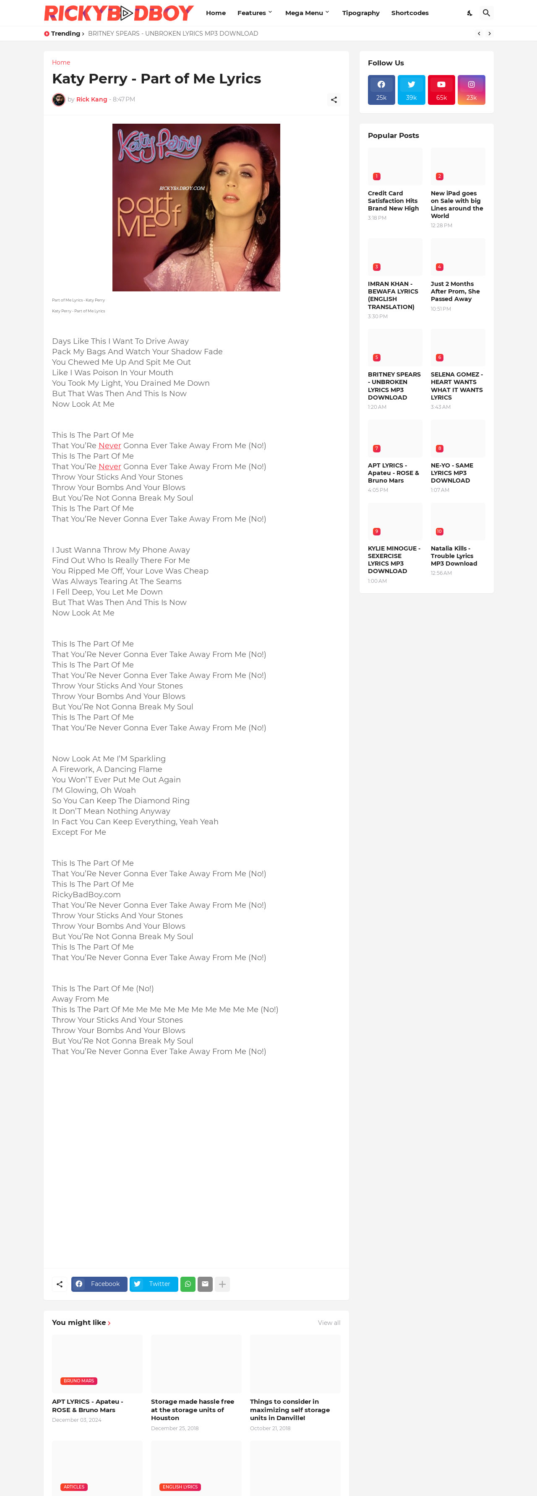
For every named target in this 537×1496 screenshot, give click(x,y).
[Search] (487, 13)
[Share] (334, 99)
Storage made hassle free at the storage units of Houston (192, 1409)
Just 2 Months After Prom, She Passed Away (455, 291)
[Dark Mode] (470, 13)
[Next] (489, 33)
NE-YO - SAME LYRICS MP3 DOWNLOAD (452, 473)
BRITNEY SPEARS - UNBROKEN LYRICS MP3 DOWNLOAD (173, 33)
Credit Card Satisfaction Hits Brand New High (393, 201)
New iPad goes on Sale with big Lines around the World (457, 205)
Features (251, 13)
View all (329, 1323)
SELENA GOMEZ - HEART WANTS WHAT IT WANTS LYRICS (457, 386)
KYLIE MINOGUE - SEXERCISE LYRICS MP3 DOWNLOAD (394, 560)
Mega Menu (304, 13)
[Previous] (479, 33)
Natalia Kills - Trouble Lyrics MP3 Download (454, 556)
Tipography (361, 13)
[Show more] (222, 1284)
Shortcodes (410, 13)
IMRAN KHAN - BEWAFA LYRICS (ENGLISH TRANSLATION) (393, 295)
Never (110, 445)
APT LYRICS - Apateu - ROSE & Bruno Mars (87, 1405)
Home (216, 13)
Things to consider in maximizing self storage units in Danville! (290, 1409)
